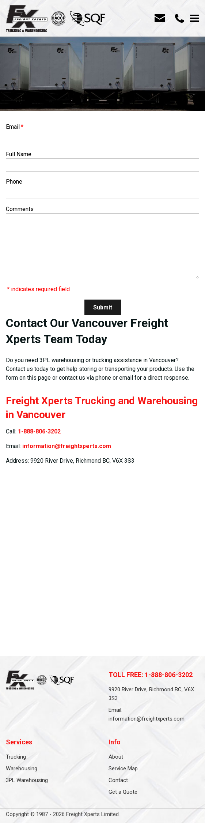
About (116, 757)
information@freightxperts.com (66, 446)
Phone (14, 181)
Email (14, 126)
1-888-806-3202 (39, 431)
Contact (118, 780)
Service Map (123, 768)
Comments (20, 209)
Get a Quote (123, 792)
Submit (102, 307)
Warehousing (21, 768)
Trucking (16, 757)
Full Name (18, 154)
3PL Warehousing (27, 780)
